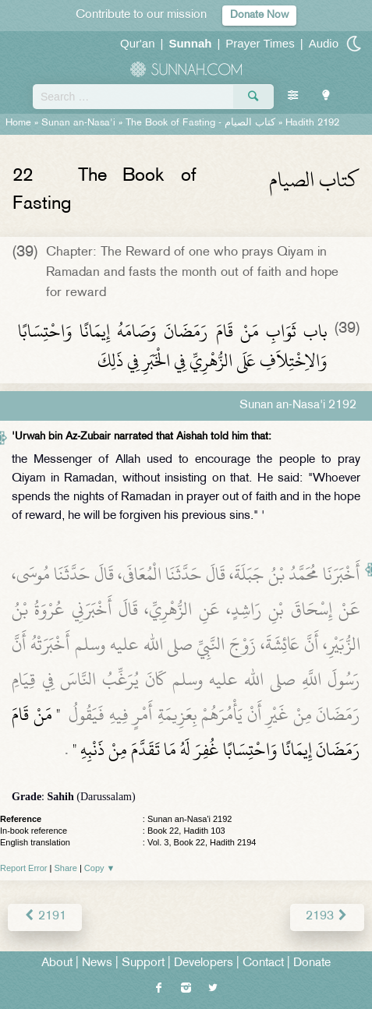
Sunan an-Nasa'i (78, 123)
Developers (203, 963)
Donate (312, 963)
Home (18, 123)
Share (66, 868)
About (57, 963)
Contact (263, 963)
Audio (323, 43)
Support (143, 963)
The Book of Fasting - (200, 123)
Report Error (24, 868)
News (97, 963)
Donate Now (259, 15)
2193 (327, 917)
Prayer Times (259, 43)
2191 (44, 917)
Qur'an (137, 43)
